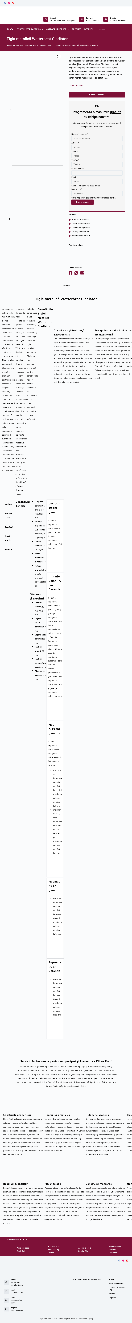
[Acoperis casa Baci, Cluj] (10, 1249)
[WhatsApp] (76, 273)
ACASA (10, 29)
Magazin (112, 1298)
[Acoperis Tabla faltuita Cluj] (72, 1249)
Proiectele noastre (116, 1283)
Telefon (75, 160)
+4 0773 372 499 (93, 20)
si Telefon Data (77, 168)
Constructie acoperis (30, 29)
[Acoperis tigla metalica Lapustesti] (102, 1249)
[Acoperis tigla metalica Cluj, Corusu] (41, 1249)
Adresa (75, 143)
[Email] (82, 273)
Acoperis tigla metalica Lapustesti (115, 1249)
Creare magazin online (67, 1319)
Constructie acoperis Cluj (117, 1288)
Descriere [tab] (66, 285)
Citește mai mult (76, 85)
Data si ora (76, 189)
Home (9, 45)
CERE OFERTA (97, 94)
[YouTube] (13, 3)
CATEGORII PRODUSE (58, 29)
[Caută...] (109, 29)
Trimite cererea (82, 202)
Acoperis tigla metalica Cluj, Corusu (54, 1249)
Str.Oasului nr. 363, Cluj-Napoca (62, 20)
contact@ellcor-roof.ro (119, 20)
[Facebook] (5, 3)
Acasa (111, 1279)
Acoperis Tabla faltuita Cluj (84, 1249)
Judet (74, 151)
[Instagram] (9, 3)
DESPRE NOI (90, 29)
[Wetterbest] (74, 252)
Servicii (112, 1294)
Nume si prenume (79, 134)
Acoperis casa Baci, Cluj (23, 1249)
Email (73, 177)
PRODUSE (76, 29)
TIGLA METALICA (60, 45)
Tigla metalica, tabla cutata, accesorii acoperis (32, 45)
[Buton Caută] (125, 29)
